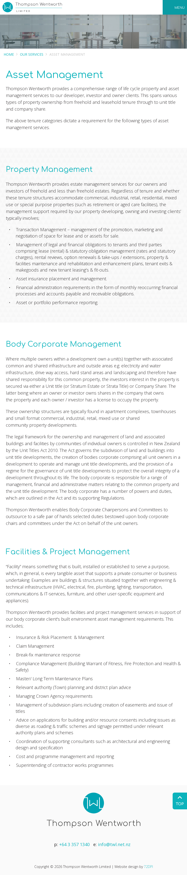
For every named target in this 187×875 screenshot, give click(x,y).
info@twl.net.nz (114, 844)
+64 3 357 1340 (74, 844)
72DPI (148, 866)
